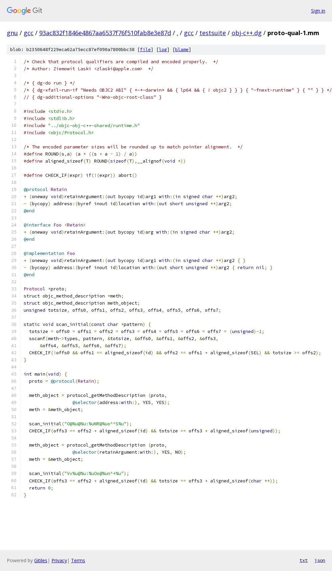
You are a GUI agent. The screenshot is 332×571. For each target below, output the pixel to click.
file (145, 49)
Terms (78, 560)
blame (182, 49)
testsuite (212, 33)
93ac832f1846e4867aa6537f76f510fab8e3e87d (105, 33)
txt (304, 560)
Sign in (318, 10)
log (163, 49)
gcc (28, 33)
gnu (12, 33)
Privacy (59, 560)
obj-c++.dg (247, 33)
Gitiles (40, 560)
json (319, 560)
